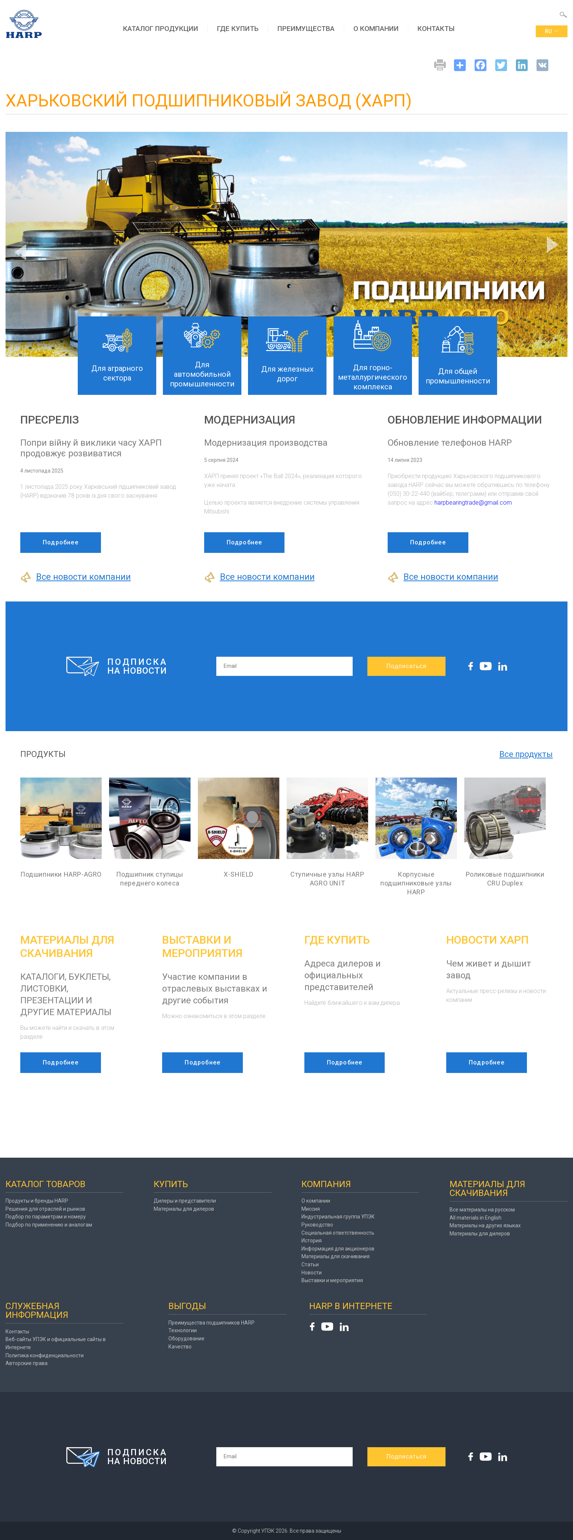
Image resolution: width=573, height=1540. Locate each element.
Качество (180, 1347)
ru (551, 31)
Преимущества (306, 28)
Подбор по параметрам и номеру (46, 1217)
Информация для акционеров (337, 1249)
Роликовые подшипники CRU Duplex (505, 878)
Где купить (238, 28)
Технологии (182, 1330)
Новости (311, 1273)
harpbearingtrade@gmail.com (473, 502)
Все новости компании (75, 577)
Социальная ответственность (337, 1233)
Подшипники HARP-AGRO (61, 874)
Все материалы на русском (482, 1210)
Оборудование (186, 1338)
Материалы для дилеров (184, 1209)
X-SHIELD (239, 874)
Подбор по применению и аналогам (49, 1225)
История (311, 1240)
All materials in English (476, 1218)
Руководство (317, 1225)
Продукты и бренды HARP (37, 1201)
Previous (20, 252)
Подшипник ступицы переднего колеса (149, 878)
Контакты (436, 28)
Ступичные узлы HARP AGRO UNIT (327, 878)
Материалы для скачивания (335, 1256)
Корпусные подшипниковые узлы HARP (416, 883)
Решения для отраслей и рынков (45, 1209)
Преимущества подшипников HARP (211, 1323)
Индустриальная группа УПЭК (338, 1217)
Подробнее (60, 542)
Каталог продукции (160, 28)
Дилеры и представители (185, 1201)
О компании (376, 28)
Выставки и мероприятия (332, 1280)
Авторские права (27, 1363)
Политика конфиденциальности (45, 1355)
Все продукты (526, 754)
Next (552, 244)
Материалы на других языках (485, 1225)
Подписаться (406, 666)
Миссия (310, 1209)
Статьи (310, 1264)
